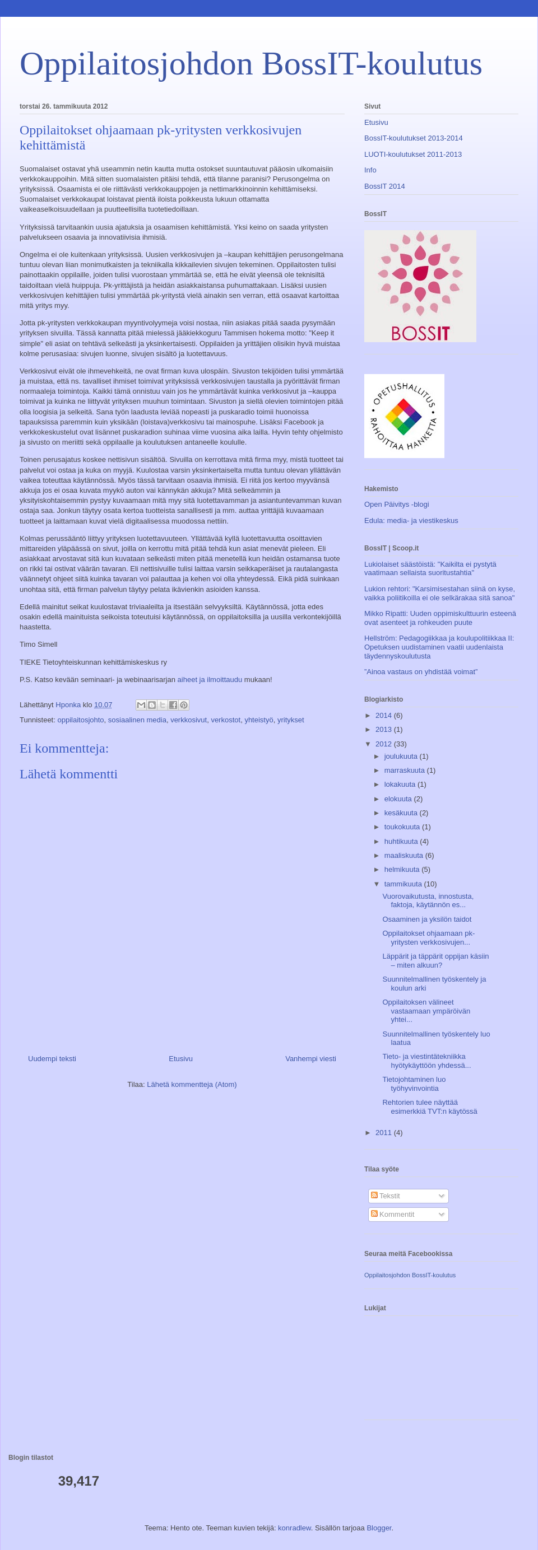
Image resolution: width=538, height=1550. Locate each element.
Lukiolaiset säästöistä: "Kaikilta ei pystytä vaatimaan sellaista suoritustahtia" (430, 568)
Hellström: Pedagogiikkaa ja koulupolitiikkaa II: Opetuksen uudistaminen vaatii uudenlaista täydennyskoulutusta (439, 647)
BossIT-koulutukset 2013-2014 (413, 138)
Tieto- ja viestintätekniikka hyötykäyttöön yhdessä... (426, 1061)
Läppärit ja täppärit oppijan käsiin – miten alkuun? (435, 960)
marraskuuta (405, 770)
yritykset (290, 720)
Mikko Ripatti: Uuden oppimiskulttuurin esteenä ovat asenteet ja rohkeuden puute (440, 618)
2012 (384, 744)
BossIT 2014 (384, 186)
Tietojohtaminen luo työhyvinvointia (414, 1084)
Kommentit (393, 1214)
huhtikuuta (402, 841)
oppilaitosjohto (80, 720)
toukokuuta (403, 827)
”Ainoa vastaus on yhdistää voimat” (420, 671)
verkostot (225, 720)
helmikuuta (402, 869)
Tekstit (385, 1196)
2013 (384, 729)
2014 (384, 715)
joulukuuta (402, 756)
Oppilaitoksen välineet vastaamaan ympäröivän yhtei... (426, 1011)
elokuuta (399, 799)
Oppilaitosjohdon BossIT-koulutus (251, 63)
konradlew (294, 1528)
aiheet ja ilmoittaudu (208, 679)
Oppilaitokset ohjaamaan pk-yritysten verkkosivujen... (428, 937)
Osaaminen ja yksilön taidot (426, 919)
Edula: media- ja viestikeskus (411, 520)
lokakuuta (401, 784)
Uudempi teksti (52, 1058)
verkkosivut (188, 720)
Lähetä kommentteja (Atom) (191, 1084)
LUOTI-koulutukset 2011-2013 (413, 154)
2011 (384, 1132)
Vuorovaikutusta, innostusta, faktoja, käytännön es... (428, 900)
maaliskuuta (404, 855)
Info (370, 170)
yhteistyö (258, 720)
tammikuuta (404, 884)
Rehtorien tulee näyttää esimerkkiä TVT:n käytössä (429, 1106)
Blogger (379, 1528)
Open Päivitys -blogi (396, 504)
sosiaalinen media (137, 720)
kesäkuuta (402, 813)
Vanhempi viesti (310, 1058)
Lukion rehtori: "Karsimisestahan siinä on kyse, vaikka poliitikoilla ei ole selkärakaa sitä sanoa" (439, 593)
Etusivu (181, 1058)
